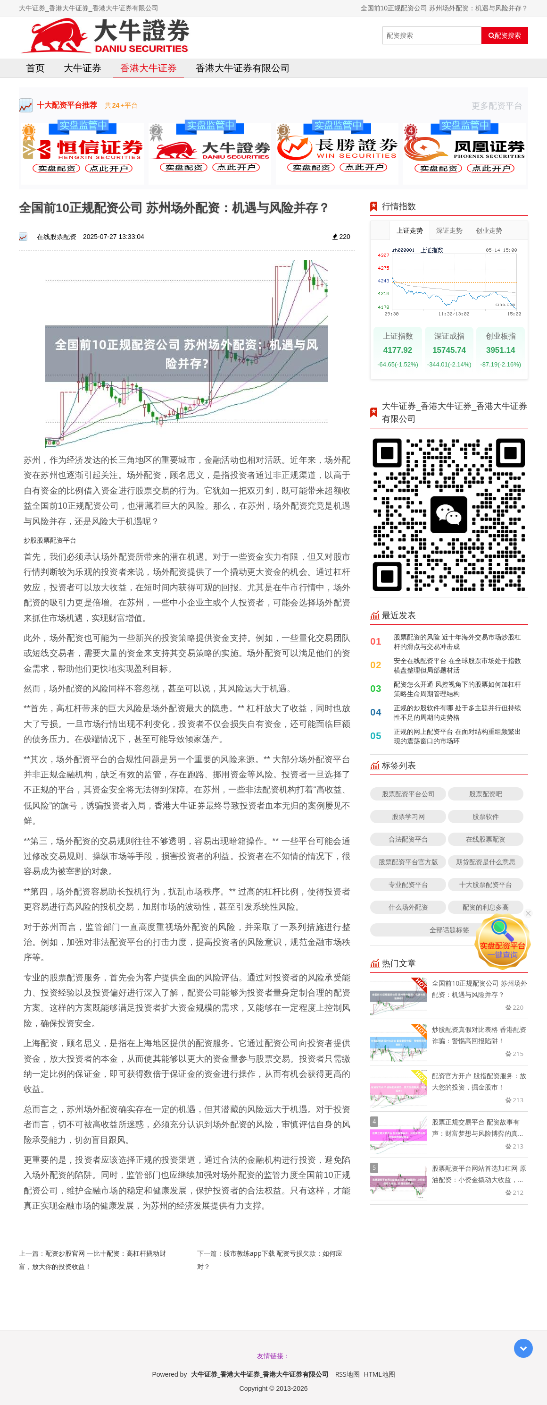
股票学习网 (408, 816)
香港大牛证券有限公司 (243, 67)
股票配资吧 (485, 793)
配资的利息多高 (486, 907)
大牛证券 (82, 67)
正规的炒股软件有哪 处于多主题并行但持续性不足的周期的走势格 (457, 712)
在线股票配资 (486, 838)
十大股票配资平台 (485, 884)
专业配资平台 (408, 884)
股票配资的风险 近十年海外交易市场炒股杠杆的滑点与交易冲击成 (457, 641)
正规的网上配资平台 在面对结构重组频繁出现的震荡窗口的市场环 (457, 736)
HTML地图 (379, 1374)
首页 (35, 67)
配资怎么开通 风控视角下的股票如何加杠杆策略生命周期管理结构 (457, 689)
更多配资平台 (500, 105)
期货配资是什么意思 (485, 861)
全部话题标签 (449, 929)
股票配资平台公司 (408, 793)
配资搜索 (505, 35)
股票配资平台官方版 (408, 861)
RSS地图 (347, 1374)
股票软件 (485, 816)
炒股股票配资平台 (50, 540)
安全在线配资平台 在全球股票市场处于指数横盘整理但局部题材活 (457, 665)
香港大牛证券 (148, 67)
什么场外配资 (408, 907)
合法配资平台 (408, 838)
